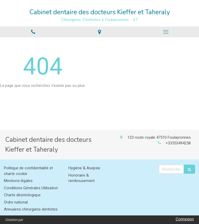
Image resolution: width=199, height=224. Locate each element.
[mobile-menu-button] (166, 32)
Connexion (185, 219)
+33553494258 (178, 143)
